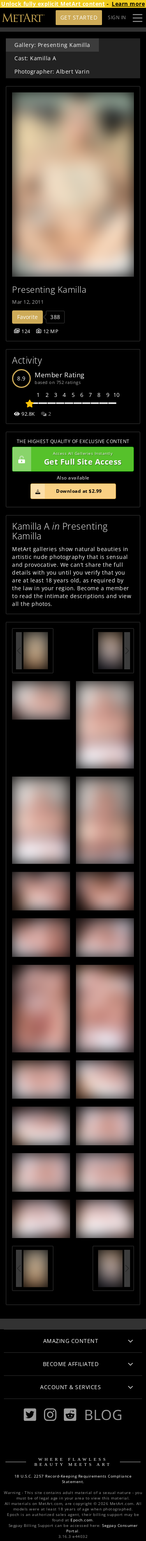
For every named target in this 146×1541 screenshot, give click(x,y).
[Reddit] (70, 1415)
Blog (103, 1414)
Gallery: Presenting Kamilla (52, 45)
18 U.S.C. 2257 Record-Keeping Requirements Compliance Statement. (73, 1479)
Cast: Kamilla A (35, 58)
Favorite (27, 317)
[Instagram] (50, 1415)
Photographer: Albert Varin (52, 71)
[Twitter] (30, 1415)
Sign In (117, 17)
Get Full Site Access (71, 459)
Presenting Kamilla (49, 289)
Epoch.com (81, 1520)
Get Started (79, 17)
